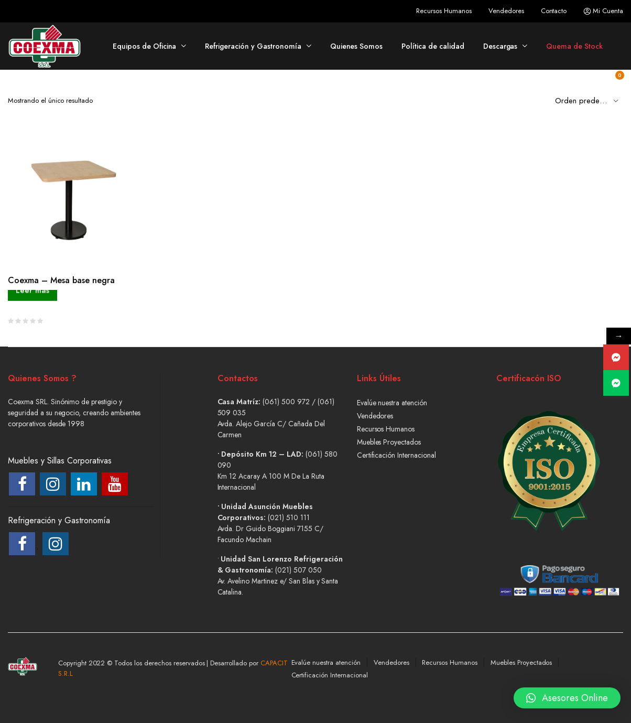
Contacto (554, 11)
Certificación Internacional (396, 455)
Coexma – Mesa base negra (61, 280)
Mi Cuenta (603, 11)
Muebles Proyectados (389, 442)
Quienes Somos (356, 46)
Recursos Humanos (444, 11)
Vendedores (506, 11)
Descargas (500, 46)
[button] (567, 693)
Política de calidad (432, 46)
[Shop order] (589, 100)
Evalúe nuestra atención (392, 402)
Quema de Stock (574, 46)
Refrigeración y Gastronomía (253, 46)
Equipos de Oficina (144, 46)
